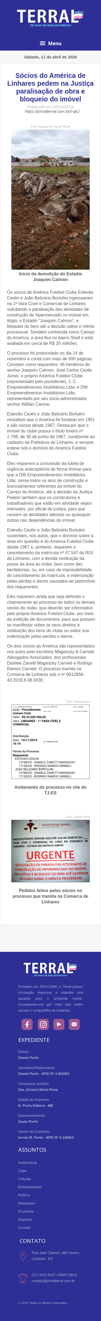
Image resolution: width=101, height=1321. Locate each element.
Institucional (27, 1163)
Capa (22, 1171)
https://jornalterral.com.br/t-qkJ (52, 111)
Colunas (24, 1179)
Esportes (25, 1219)
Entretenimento (30, 1187)
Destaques (26, 1203)
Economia (26, 1211)
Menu (50, 43)
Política (24, 1195)
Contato (24, 1228)
